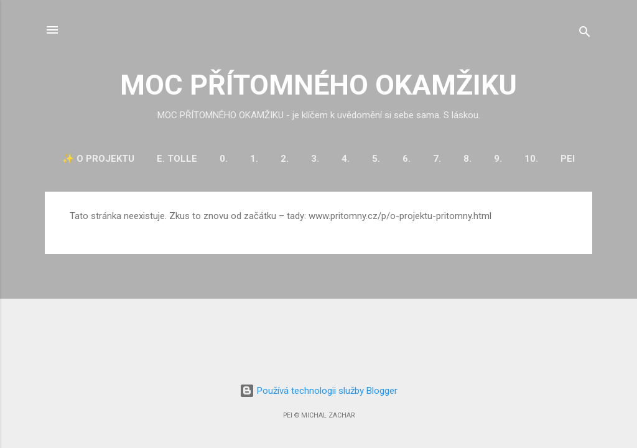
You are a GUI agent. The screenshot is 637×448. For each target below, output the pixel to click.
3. (315, 158)
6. (406, 158)
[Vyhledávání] (584, 34)
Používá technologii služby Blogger (318, 390)
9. (498, 158)
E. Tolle (177, 158)
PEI (567, 158)
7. (437, 158)
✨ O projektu (98, 158)
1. (254, 158)
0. (224, 158)
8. (467, 158)
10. (531, 158)
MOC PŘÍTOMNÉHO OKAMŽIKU (318, 84)
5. (376, 158)
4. (346, 158)
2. (285, 158)
